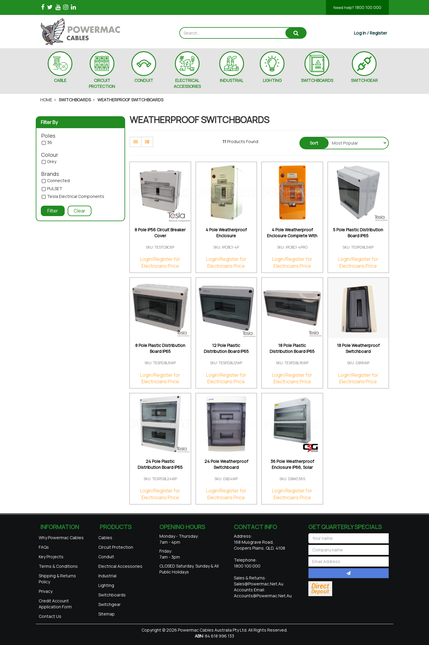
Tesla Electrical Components (75, 196)
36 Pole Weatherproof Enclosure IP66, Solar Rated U (292, 467)
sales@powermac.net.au (258, 584)
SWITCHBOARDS (317, 80)
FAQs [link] (44, 547)
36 (49, 142)
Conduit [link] (106, 556)
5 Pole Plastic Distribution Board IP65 (358, 232)
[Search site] (295, 33)
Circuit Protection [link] (115, 547)
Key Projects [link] (51, 556)
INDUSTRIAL (231, 80)
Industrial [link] (107, 576)
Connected (58, 180)
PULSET (54, 188)
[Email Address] (348, 561)
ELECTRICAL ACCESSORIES (187, 83)
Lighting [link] (106, 585)
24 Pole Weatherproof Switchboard (226, 464)
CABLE (60, 80)
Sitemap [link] (106, 614)
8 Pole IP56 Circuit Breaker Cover (160, 232)
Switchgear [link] (109, 604)
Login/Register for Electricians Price (160, 262)
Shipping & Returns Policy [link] (57, 578)
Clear (80, 210)
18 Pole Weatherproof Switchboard (358, 348)
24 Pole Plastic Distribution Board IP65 (160, 464)
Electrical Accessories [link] (120, 566)
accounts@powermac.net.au (263, 596)
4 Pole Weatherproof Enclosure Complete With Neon (292, 235)
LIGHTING (272, 80)
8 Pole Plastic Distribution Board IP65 (160, 348)
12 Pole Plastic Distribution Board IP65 (226, 348)
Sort (314, 143)
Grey (51, 161)
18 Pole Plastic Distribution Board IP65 (292, 348)
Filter (52, 210)
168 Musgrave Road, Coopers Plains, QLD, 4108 (259, 545)
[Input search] (233, 33)
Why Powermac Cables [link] (61, 537)
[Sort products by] (358, 142)
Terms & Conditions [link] (58, 566)
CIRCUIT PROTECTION (102, 83)
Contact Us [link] (50, 616)
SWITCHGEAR (364, 80)
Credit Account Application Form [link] (55, 604)
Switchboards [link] (112, 595)
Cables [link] (105, 537)
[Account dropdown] (370, 33)
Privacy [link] (45, 591)
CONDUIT (143, 80)
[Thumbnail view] (136, 142)
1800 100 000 (357, 7)
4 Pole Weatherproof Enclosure (226, 232)
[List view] (147, 142)
